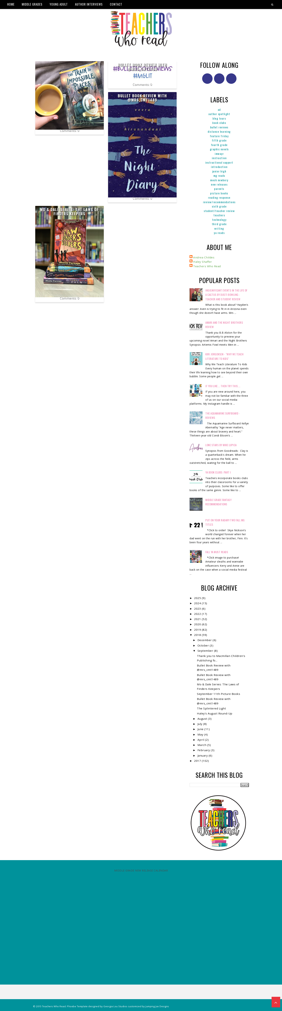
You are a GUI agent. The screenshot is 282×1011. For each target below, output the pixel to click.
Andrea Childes (203, 257)
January (203, 755)
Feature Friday (219, 136)
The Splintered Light (211, 708)
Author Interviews (89, 4)
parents (219, 189)
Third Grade (219, 224)
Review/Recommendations (219, 202)
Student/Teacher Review (219, 211)
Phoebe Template (77, 1006)
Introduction (219, 167)
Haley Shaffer (202, 261)
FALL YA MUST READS (216, 552)
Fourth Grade (219, 145)
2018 (198, 635)
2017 (198, 760)
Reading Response (219, 197)
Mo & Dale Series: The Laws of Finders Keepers (69, 211)
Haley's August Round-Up (214, 713)
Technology (219, 220)
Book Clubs (219, 123)
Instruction (219, 158)
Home (11, 4)
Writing (219, 228)
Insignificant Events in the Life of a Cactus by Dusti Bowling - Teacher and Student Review (226, 294)
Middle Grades (32, 4)
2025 (198, 598)
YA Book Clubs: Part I (218, 472)
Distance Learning (219, 131)
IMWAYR (219, 154)
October (203, 645)
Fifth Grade (219, 140)
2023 (198, 608)
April (201, 739)
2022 (198, 614)
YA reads (219, 233)
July (200, 724)
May (200, 734)
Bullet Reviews (219, 127)
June (200, 729)
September (205, 650)
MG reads (219, 175)
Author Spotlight (219, 114)
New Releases (219, 184)
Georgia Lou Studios (115, 1006)
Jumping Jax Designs (157, 1006)
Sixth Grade (219, 206)
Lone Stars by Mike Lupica (221, 445)
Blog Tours (219, 118)
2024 (198, 603)
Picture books (219, 193)
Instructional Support (219, 162)
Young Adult (59, 4)
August (202, 718)
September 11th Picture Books (218, 694)
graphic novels (219, 149)
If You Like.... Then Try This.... (222, 386)
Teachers (219, 215)
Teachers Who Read (207, 266)
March (202, 745)
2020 (198, 624)
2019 (198, 629)
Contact (116, 4)
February (204, 750)
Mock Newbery (219, 180)
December (205, 640)
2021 (198, 619)
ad (219, 109)
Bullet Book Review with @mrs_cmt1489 (142, 67)
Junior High (219, 171)
